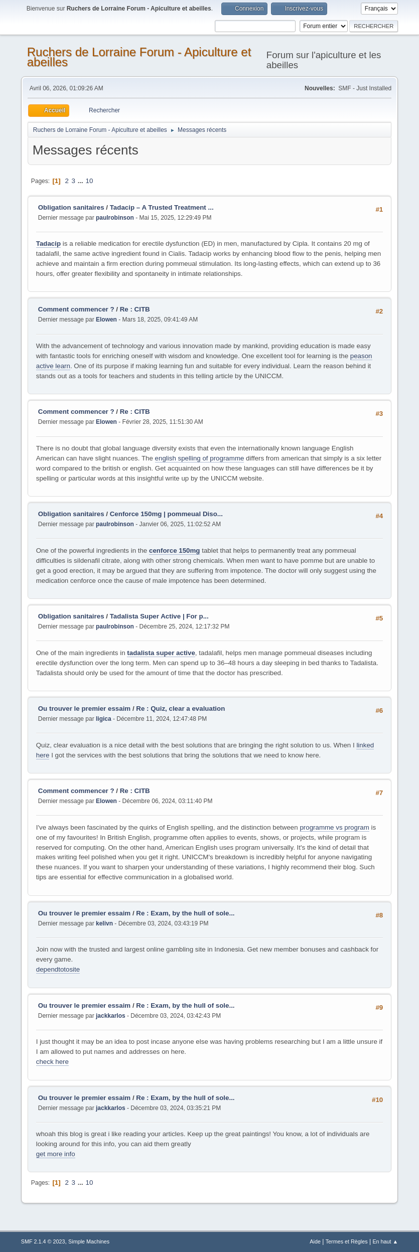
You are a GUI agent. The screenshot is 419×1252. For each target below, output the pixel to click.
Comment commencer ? (76, 309)
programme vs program (334, 827)
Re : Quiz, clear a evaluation (180, 708)
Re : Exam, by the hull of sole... (185, 913)
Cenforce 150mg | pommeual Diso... (166, 514)
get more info (55, 1154)
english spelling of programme (199, 458)
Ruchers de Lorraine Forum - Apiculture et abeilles (139, 57)
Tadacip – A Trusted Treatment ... (162, 207)
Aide (315, 1241)
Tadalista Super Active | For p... (159, 616)
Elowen (106, 319)
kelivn (104, 923)
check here (52, 1061)
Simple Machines (88, 1241)
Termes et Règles (347, 1241)
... (81, 181)
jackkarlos (110, 1015)
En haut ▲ (385, 1241)
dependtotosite (58, 969)
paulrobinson (115, 217)
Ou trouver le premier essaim (84, 708)
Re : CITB (135, 309)
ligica (103, 718)
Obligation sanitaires (71, 207)
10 (89, 181)
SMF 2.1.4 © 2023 (43, 1241)
